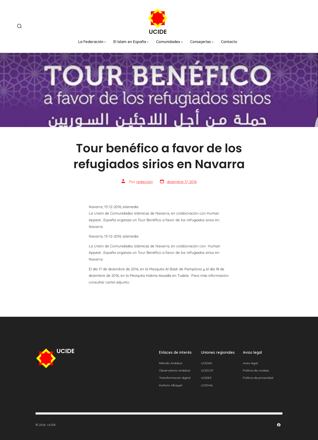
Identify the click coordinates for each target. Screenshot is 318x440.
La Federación (92, 41)
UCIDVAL (207, 385)
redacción (144, 181)
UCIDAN (206, 363)
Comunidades (169, 41)
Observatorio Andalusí (174, 370)
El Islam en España (131, 41)
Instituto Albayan (170, 385)
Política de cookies (256, 370)
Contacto (229, 41)
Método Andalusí (170, 363)
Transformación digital (174, 378)
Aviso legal (250, 363)
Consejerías (202, 41)
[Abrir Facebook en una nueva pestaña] (278, 425)
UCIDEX (206, 378)
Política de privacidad (258, 378)
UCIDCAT (207, 370)
